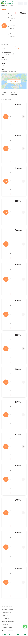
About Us (4, 603)
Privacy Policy (6, 624)
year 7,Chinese (11, 13)
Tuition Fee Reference (8, 621)
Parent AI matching (7, 627)
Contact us (5, 615)
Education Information (8, 606)
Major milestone (6, 612)
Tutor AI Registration (8, 630)
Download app (6, 618)
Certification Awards (8, 609)
